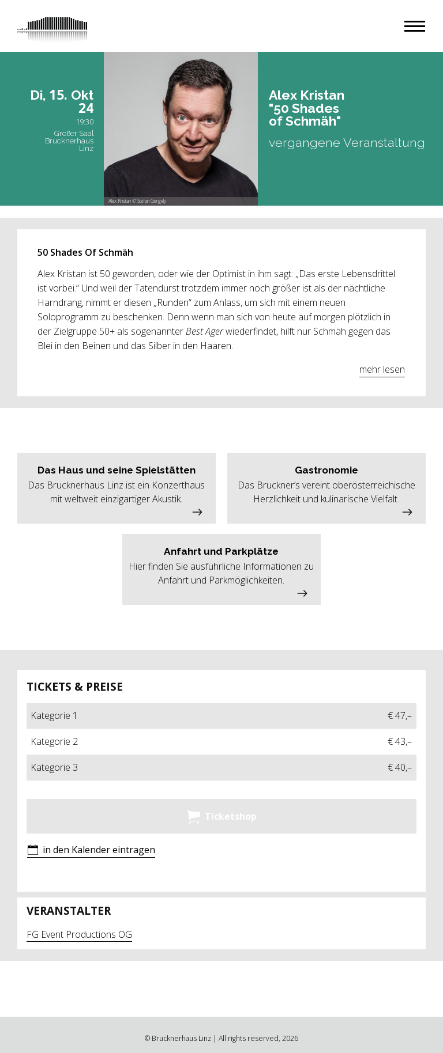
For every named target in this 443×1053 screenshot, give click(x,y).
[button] (415, 26)
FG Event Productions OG (79, 934)
